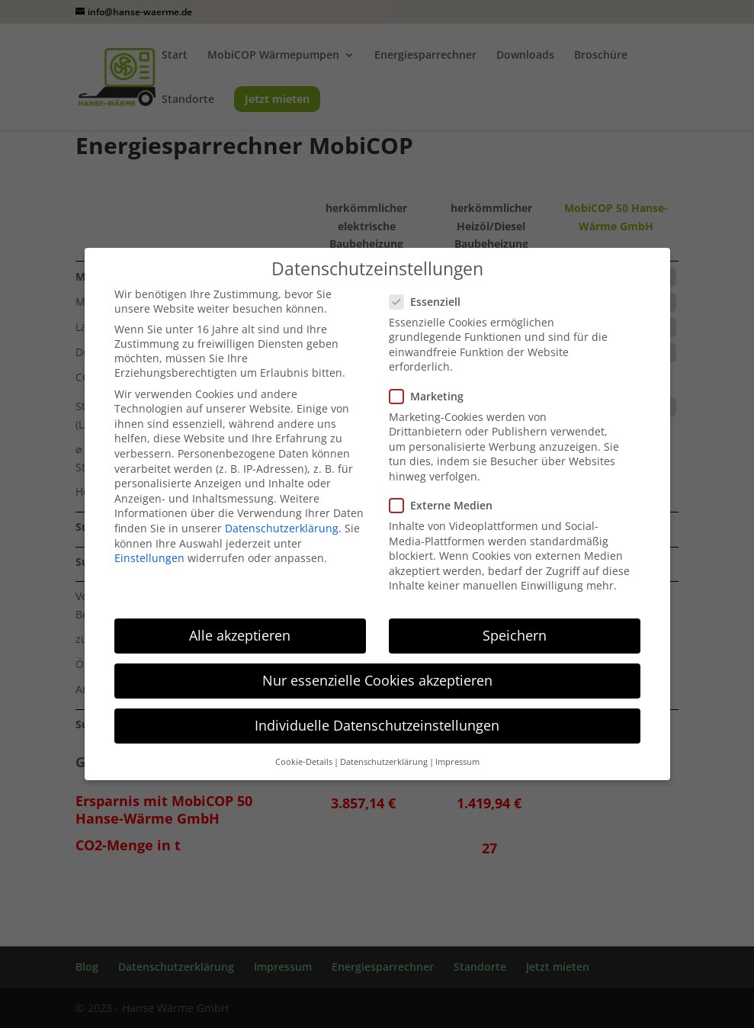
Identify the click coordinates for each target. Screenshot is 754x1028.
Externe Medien (447, 505)
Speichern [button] (515, 635)
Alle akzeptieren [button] (239, 635)
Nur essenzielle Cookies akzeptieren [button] (377, 680)
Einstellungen (149, 558)
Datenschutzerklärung (281, 528)
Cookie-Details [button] (303, 762)
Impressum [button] (457, 762)
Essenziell (431, 301)
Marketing (432, 396)
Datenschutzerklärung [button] (384, 762)
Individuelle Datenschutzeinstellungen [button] (377, 725)
